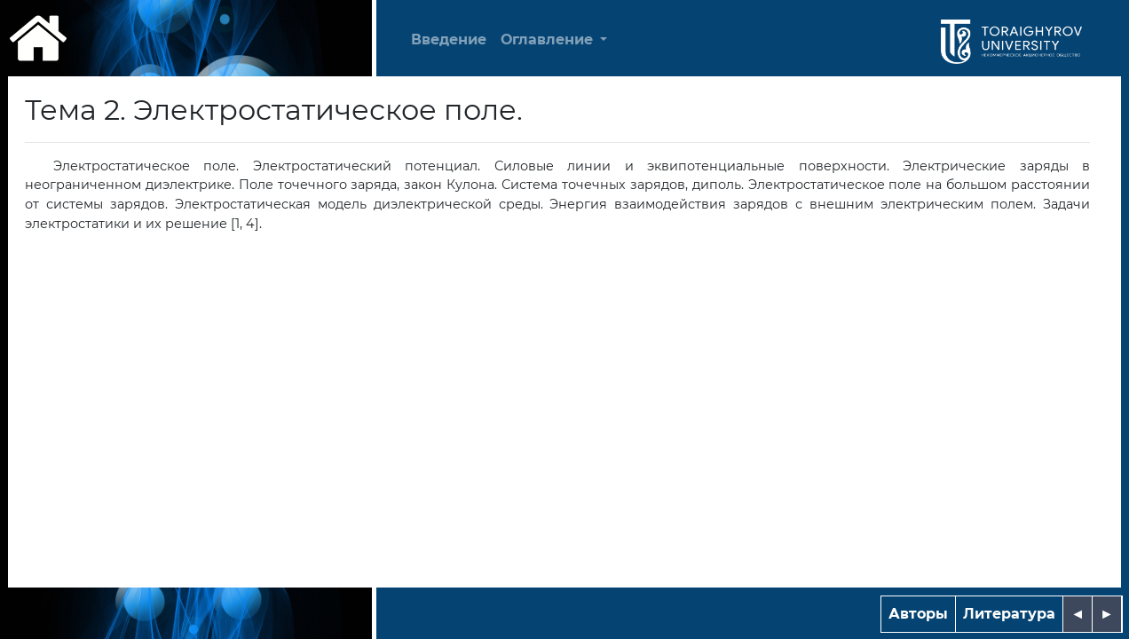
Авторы (918, 613)
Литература (1009, 613)
